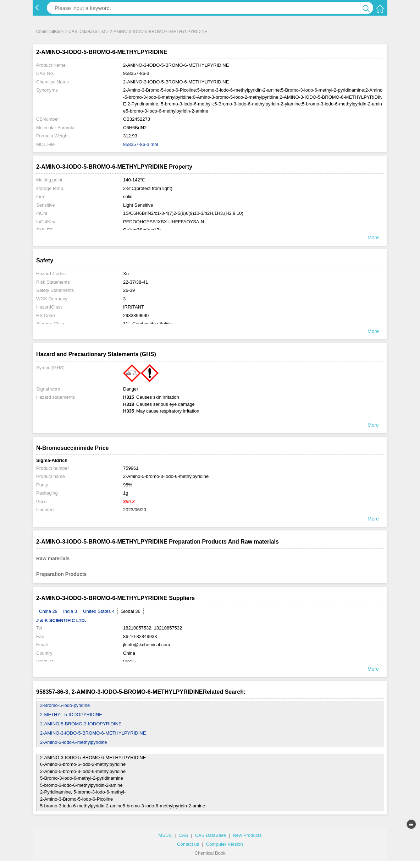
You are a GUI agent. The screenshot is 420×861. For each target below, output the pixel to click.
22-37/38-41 (135, 282)
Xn (126, 273)
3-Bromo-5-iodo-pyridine (65, 705)
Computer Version (224, 844)
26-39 (129, 290)
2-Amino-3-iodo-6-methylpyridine (73, 742)
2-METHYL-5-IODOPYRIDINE (71, 714)
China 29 (48, 611)
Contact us (188, 844)
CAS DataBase (210, 835)
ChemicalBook (49, 31)
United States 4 (99, 611)
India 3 (70, 611)
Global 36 (130, 611)
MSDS (165, 835)
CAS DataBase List (86, 31)
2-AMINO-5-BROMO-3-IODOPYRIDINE (81, 723)
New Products (247, 835)
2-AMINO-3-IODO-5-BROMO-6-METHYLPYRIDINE (93, 733)
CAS (183, 835)
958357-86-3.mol (140, 144)
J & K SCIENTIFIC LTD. (61, 620)
